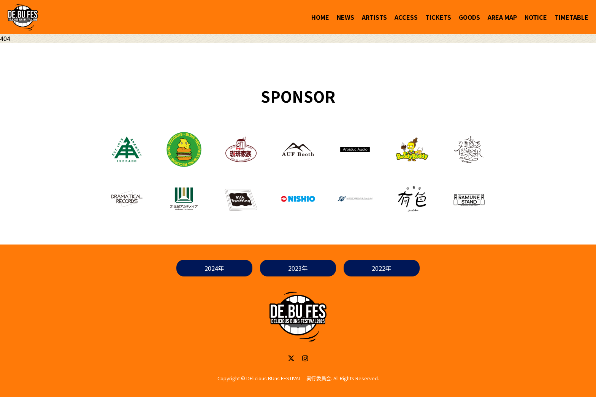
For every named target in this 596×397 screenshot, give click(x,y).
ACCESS (406, 17)
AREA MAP (502, 17)
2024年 (214, 268)
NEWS (345, 17)
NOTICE (536, 17)
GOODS (469, 17)
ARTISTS (374, 17)
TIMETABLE (571, 17)
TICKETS (438, 17)
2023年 (298, 268)
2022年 (382, 268)
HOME (320, 17)
